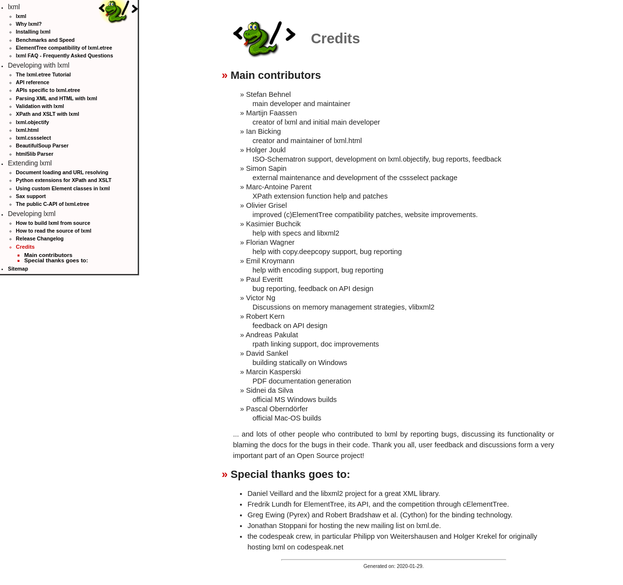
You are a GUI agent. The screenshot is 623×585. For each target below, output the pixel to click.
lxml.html (27, 130)
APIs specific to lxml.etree (48, 90)
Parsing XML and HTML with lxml (56, 98)
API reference (33, 82)
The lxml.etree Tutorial (43, 74)
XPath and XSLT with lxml (47, 114)
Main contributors (48, 255)
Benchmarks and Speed (45, 40)
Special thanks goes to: (56, 260)
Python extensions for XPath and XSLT (63, 180)
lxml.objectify (32, 122)
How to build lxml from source (53, 223)
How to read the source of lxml (54, 231)
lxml (21, 16)
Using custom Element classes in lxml (63, 188)
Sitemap (18, 269)
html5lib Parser (35, 154)
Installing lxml (33, 32)
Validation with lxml (40, 106)
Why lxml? (29, 24)
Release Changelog (40, 238)
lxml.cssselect (33, 138)
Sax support (31, 196)
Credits (25, 247)
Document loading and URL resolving (62, 172)
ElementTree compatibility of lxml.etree (64, 48)
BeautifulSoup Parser (42, 145)
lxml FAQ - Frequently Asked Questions (64, 55)
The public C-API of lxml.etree (53, 204)
